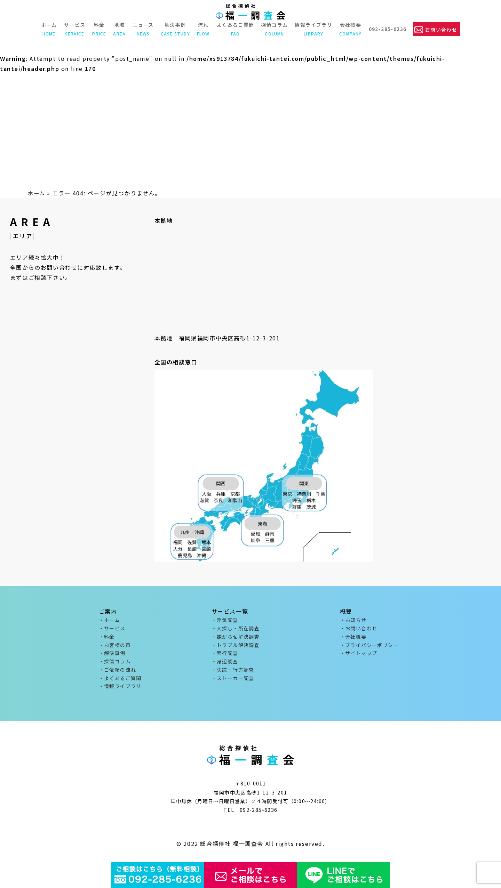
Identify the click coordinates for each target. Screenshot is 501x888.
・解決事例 (112, 655)
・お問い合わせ (358, 629)
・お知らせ (353, 620)
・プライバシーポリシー (369, 646)
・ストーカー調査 (233, 681)
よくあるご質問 (235, 29)
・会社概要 (353, 638)
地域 (119, 29)
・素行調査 (225, 655)
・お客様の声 (115, 646)
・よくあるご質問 (120, 681)
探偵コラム (274, 29)
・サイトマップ (358, 655)
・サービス (112, 629)
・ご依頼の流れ (117, 673)
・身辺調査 (225, 664)
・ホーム (109, 620)
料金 (99, 29)
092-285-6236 (387, 28)
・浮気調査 (225, 620)
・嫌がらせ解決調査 (236, 638)
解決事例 (174, 29)
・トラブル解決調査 (236, 646)
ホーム (48, 29)
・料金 (107, 638)
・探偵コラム (115, 664)
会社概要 (350, 29)
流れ (202, 29)
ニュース (142, 29)
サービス (74, 29)
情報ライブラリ (313, 29)
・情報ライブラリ (120, 690)
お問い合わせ (441, 29)
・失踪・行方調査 (233, 673)
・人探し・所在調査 (236, 629)
